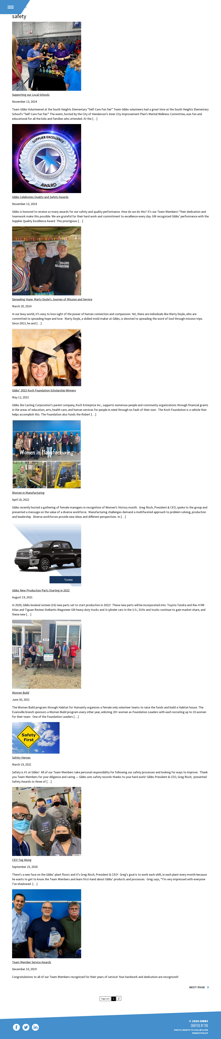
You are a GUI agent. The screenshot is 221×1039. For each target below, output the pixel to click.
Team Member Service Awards (31, 962)
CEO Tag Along (21, 860)
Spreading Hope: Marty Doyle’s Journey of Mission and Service (52, 299)
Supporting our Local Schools (31, 95)
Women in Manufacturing (28, 493)
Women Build (20, 693)
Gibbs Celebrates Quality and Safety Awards (40, 197)
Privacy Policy (200, 1033)
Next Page (197, 987)
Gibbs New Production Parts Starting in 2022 (41, 590)
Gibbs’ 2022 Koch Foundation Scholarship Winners (44, 390)
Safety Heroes (21, 757)
